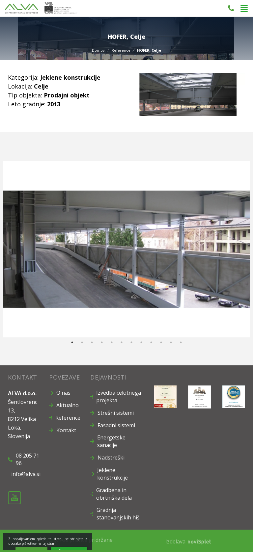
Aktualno (67, 405)
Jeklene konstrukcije (112, 473)
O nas (63, 392)
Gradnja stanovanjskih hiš (118, 513)
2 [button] (82, 342)
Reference (121, 50)
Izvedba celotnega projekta (118, 396)
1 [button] (72, 342)
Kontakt (66, 430)
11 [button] (171, 342)
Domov (98, 50)
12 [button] (181, 342)
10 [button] (161, 342)
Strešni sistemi (116, 412)
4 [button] (101, 342)
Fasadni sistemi (116, 425)
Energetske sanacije (111, 441)
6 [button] (121, 342)
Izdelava (188, 541)
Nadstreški (111, 457)
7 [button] (131, 342)
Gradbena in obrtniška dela (114, 493)
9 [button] (151, 342)
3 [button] (92, 342)
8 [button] (141, 342)
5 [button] (111, 342)
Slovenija (19, 436)
